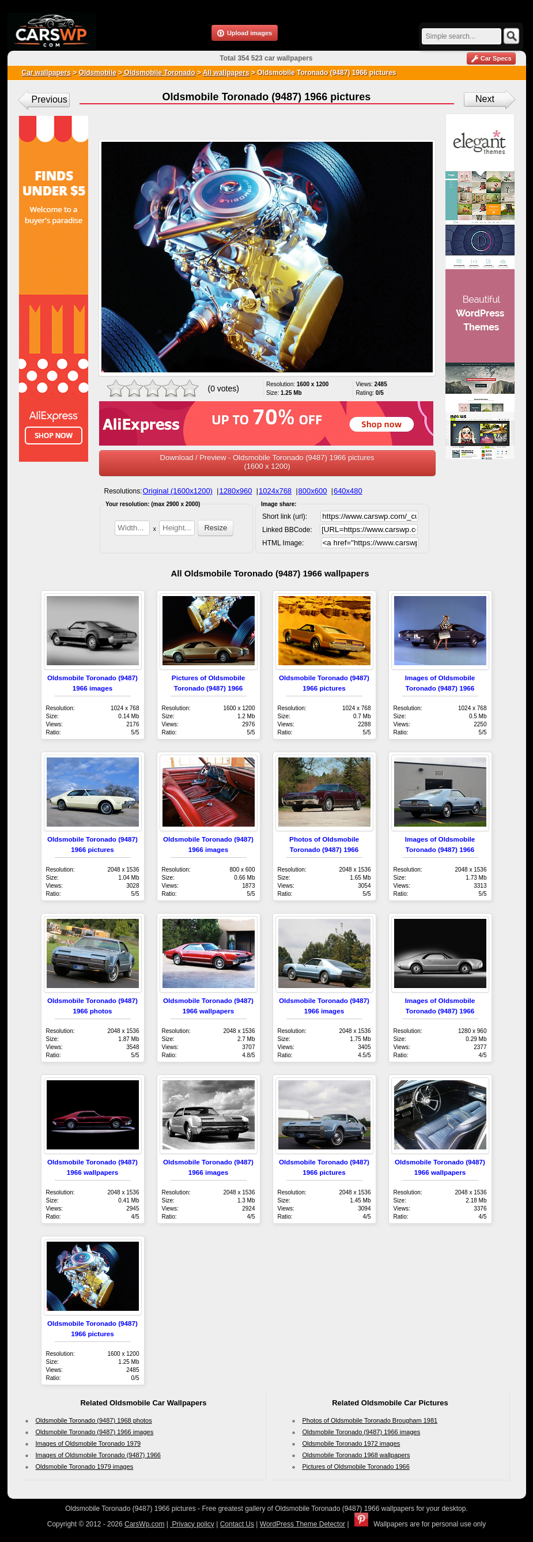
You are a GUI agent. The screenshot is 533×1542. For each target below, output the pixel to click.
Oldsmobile (97, 73)
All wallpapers (226, 73)
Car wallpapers (46, 73)
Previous (49, 99)
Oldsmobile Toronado (158, 73)
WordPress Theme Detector (302, 1524)
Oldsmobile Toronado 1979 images (85, 1466)
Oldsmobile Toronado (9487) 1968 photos (94, 1420)
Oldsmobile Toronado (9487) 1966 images (95, 1431)
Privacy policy (192, 1524)
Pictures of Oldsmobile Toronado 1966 (356, 1466)
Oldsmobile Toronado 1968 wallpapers (356, 1454)
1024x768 (275, 491)
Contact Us (237, 1524)
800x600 (312, 491)
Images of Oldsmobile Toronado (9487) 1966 (98, 1454)
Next (484, 99)
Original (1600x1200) (178, 491)
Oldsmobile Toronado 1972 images (351, 1443)
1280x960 (235, 491)
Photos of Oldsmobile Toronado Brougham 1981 (370, 1420)
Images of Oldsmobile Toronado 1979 (88, 1443)
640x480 (348, 491)
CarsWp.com (144, 1524)
